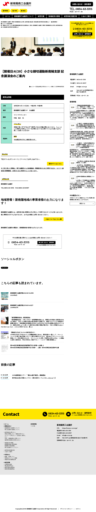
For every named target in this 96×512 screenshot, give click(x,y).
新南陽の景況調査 (10, 445)
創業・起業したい (10, 456)
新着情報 (34, 424)
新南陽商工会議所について (24, 16)
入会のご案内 (86, 16)
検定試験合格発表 (10, 467)
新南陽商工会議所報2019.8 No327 (21, 305)
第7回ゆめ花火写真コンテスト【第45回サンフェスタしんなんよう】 (33, 378)
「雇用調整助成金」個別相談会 (20, 317)
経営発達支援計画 (70, 16)
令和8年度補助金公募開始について (85, 177)
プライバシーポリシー (66, 508)
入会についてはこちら (54, 219)
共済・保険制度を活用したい (13, 438)
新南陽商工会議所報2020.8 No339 (21, 293)
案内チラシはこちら (55, 163)
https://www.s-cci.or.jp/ (69, 428)
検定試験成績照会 (10, 469)
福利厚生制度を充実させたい (13, 440)
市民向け (7, 454)
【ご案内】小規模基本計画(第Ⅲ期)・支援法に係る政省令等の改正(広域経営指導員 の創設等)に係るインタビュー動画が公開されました (82, 126)
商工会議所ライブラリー (11, 447)
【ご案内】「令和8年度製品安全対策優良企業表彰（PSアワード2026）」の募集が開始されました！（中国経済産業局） (85, 145)
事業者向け (8, 426)
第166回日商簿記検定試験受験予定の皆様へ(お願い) (27, 345)
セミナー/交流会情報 (36, 86)
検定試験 (7, 462)
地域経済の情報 (54, 16)
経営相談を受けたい (10, 432)
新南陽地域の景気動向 (11, 444)
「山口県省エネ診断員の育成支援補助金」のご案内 (85, 161)
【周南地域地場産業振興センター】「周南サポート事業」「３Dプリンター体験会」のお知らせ (85, 107)
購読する (82, 203)
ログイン (78, 508)
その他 (33, 426)
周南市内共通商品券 (10, 459)
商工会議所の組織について (12, 429)
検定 (23, 10)
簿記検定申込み (9, 466)
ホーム (7, 16)
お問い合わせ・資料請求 (81, 4)
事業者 (5, 10)
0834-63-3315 (20, 242)
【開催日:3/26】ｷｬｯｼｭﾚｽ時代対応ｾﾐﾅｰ (22, 332)
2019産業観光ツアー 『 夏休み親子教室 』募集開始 (28, 375)
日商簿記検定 (8, 464)
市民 (15, 10)
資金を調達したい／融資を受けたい (14, 434)
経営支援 (41, 16)
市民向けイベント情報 (48, 86)
